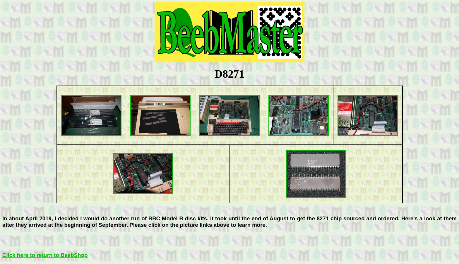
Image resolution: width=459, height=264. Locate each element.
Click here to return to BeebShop (45, 255)
